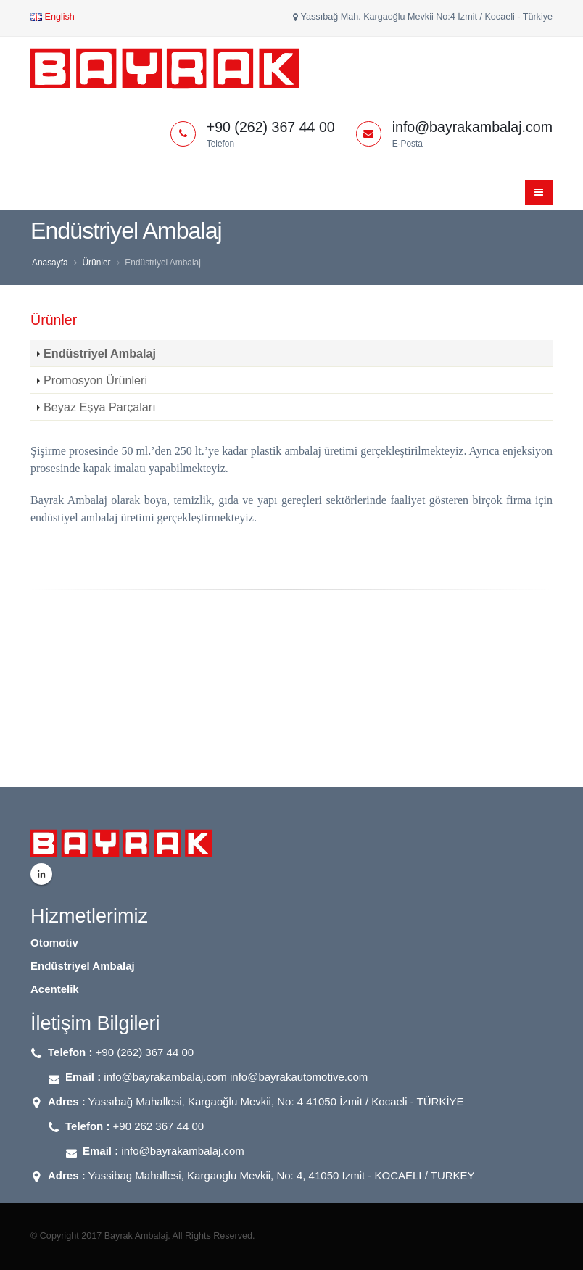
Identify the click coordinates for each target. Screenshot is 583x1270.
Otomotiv (54, 942)
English (52, 17)
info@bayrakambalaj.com (182, 1151)
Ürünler (96, 262)
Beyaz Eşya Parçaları (100, 406)
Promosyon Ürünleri (95, 380)
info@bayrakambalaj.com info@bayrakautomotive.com (236, 1077)
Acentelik (54, 989)
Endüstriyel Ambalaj (100, 353)
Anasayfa (50, 262)
